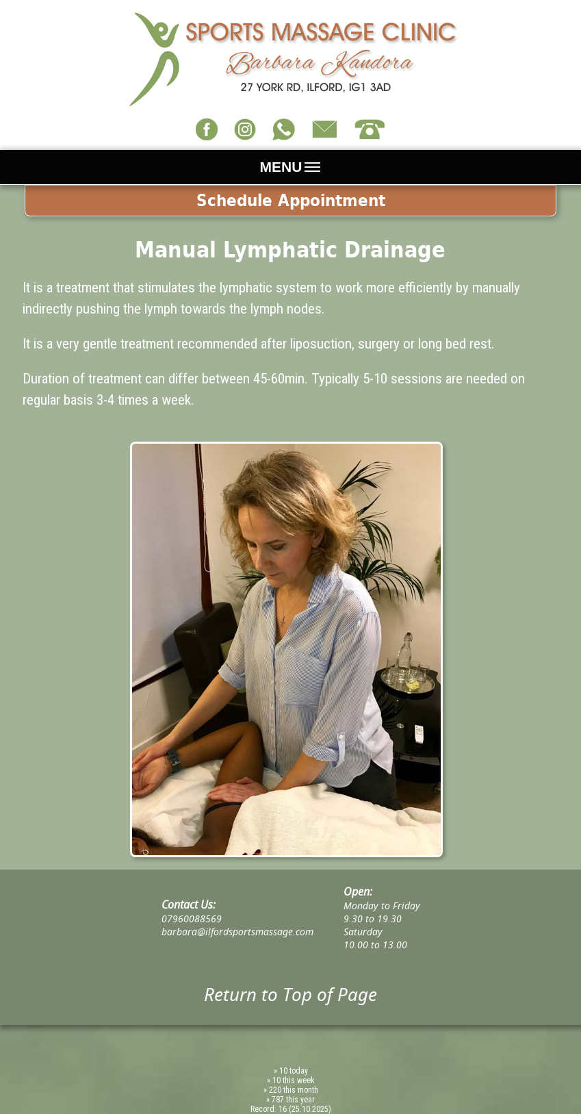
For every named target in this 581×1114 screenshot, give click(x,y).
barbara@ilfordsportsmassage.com (237, 931)
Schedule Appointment (290, 200)
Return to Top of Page (290, 994)
